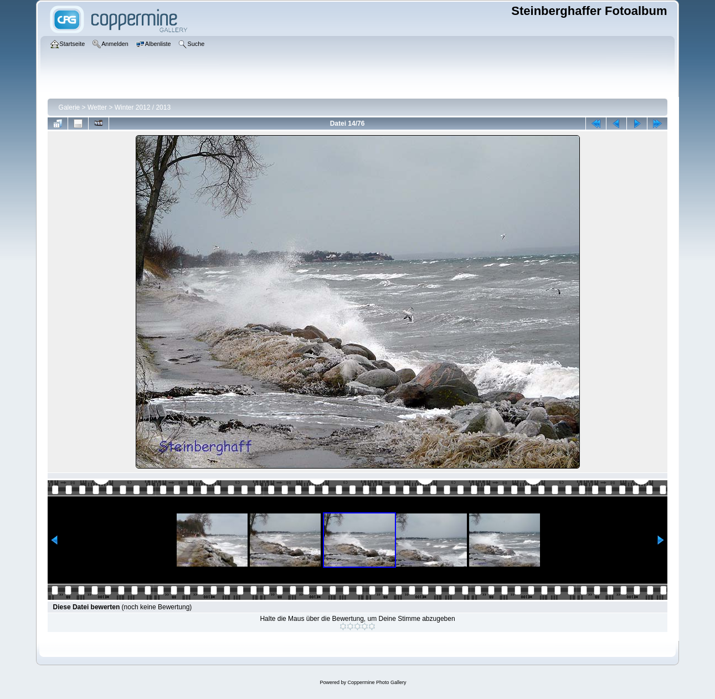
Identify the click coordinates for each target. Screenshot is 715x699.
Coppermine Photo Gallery (376, 682)
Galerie (69, 107)
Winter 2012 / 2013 (143, 107)
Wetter (97, 107)
